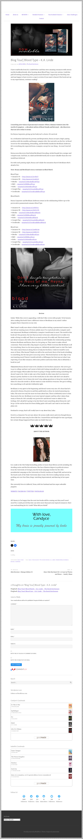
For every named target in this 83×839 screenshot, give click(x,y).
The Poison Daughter (18, 757)
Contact (41, 18)
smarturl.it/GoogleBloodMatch (33, 220)
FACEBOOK (22, 491)
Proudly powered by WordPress (32, 832)
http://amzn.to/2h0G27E (30, 210)
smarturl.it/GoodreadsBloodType (33, 191)
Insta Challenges (72, 14)
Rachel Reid (15, 752)
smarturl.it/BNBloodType (26, 184)
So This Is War (15, 705)
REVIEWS (24, 14)
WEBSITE (14, 491)
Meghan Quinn (15, 706)
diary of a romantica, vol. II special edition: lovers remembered (31, 775)
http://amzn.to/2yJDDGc (30, 208)
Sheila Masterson (16, 758)
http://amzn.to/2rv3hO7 (30, 177)
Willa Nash (14, 718)
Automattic (56, 832)
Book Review (45, 559)
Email (13, 636)
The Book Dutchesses (32, 64)
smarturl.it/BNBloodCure (26, 237)
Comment (14, 604)
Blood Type (38, 559)
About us (15, 14)
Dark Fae (14, 769)
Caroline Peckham (16, 770)
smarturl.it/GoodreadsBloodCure (33, 244)
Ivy (12, 717)
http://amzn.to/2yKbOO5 (30, 232)
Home (7, 14)
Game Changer (16, 751)
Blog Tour (21, 559)
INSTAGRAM (39, 491)
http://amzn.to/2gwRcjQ (30, 179)
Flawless (14, 763)
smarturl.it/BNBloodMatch (26, 215)
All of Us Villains (16, 729)
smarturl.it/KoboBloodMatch (28, 217)
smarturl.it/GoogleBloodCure (33, 242)
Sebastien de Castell (16, 712)
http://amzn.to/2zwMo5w (30, 229)
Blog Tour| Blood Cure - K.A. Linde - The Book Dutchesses (38, 591)
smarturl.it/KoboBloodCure (27, 239)
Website (13, 643)
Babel (13, 723)
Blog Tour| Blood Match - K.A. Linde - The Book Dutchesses (38, 589)
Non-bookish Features (55, 14)
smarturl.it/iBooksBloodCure (29, 234)
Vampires (18, 561)
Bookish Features (38, 14)
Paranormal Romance (62, 559)
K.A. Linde (52, 559)
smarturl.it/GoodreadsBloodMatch (34, 222)
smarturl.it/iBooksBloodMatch (29, 213)
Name (13, 629)
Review (13, 561)
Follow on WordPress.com (19, 693)
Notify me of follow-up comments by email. (24, 653)
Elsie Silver (14, 764)
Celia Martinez (15, 776)
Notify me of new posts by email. (20, 660)
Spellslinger (15, 711)
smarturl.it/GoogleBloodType (33, 189)
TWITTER (30, 491)
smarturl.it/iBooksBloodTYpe (29, 182)
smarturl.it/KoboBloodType (27, 187)
